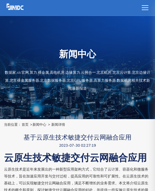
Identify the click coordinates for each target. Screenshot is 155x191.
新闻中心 (39, 125)
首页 (25, 125)
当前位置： (12, 125)
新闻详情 (58, 125)
